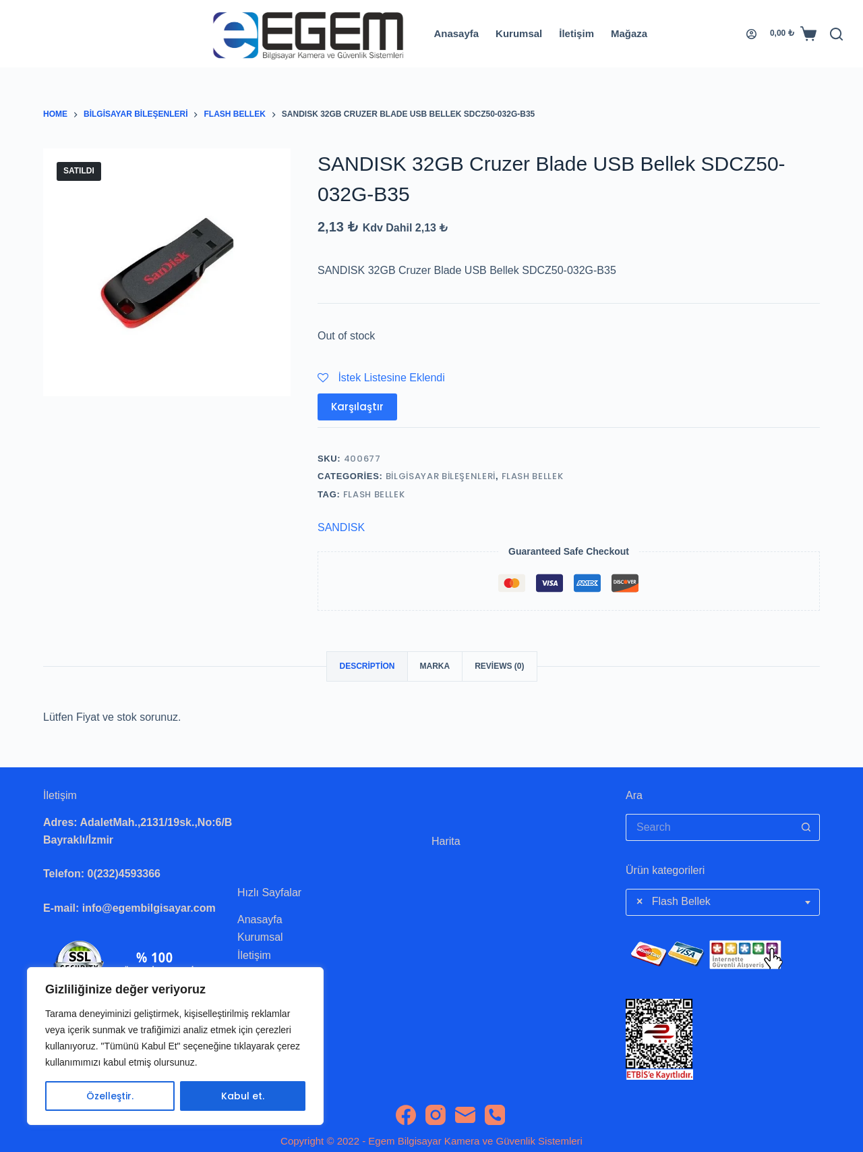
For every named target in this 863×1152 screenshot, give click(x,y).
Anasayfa (456, 33)
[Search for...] (709, 827)
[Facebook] (406, 1115)
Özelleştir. (109, 1096)
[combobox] (723, 902)
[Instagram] (435, 1115)
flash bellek (374, 494)
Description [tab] (366, 666)
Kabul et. (242, 1096)
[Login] (751, 34)
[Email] (465, 1115)
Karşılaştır (357, 407)
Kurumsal (519, 33)
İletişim (576, 33)
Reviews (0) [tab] (499, 666)
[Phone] (495, 1115)
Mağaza (629, 33)
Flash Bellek (533, 476)
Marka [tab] (435, 666)
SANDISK (341, 527)
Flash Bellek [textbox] (673, 901)
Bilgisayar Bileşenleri (441, 476)
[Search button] (806, 827)
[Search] (836, 34)
